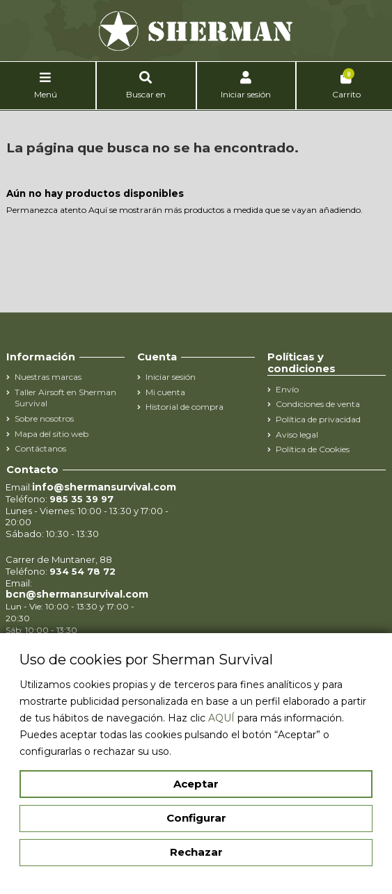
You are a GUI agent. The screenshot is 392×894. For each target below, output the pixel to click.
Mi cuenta (165, 392)
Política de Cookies (313, 449)
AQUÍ (221, 718)
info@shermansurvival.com (104, 487)
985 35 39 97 (81, 498)
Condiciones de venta (318, 404)
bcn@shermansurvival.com (77, 594)
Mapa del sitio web (51, 434)
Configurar (196, 817)
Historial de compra (185, 406)
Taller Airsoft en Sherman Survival (65, 398)
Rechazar (196, 852)
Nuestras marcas (48, 377)
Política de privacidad (318, 419)
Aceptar (196, 783)
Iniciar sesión (171, 377)
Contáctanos (40, 448)
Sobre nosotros (44, 418)
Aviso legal (297, 434)
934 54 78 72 (82, 571)
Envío (287, 389)
